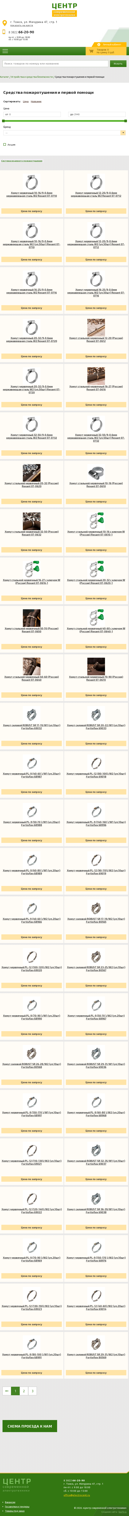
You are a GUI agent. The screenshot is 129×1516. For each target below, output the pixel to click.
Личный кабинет (112, 44)
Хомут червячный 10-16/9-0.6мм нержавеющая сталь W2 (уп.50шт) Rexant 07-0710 (31, 244)
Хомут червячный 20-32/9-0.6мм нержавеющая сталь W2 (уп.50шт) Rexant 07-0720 (31, 389)
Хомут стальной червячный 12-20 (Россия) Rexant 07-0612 (96, 339)
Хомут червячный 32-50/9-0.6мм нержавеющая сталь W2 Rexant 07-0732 (31, 436)
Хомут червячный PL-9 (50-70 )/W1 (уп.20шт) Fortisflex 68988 (31, 823)
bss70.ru (122, 1512)
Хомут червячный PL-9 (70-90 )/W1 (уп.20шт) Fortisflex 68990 (31, 1017)
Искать (118, 63)
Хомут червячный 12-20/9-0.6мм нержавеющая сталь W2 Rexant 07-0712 (96, 194)
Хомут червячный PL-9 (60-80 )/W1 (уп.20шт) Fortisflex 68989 (31, 872)
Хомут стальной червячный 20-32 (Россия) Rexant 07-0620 (32, 485)
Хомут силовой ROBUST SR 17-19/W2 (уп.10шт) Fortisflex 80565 (96, 920)
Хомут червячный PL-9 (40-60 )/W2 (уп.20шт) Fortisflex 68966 (31, 920)
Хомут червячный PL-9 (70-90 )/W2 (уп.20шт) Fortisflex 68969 (31, 1259)
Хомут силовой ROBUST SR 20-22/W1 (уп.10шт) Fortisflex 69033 (96, 727)
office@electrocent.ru (77, 1495)
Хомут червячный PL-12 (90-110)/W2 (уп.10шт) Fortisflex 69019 (96, 872)
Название (36, 101)
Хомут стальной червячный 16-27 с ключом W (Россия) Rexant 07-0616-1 (31, 581)
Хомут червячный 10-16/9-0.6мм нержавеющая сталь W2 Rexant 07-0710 (31, 194)
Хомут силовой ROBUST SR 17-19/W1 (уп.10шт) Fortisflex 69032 (31, 727)
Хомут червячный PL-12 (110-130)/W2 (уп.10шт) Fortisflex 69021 (31, 1162)
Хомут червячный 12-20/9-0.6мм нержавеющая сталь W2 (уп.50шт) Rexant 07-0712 (96, 244)
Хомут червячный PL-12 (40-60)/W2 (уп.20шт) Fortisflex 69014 (96, 1307)
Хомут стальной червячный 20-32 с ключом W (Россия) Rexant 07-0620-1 (96, 581)
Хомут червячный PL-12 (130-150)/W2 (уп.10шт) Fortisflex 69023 (32, 1307)
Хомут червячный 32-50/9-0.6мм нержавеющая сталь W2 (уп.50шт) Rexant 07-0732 (96, 437)
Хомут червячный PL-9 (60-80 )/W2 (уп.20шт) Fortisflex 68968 (96, 1114)
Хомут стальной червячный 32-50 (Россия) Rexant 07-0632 (32, 533)
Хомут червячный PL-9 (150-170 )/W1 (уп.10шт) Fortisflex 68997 (31, 1114)
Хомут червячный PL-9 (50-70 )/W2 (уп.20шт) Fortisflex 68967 (96, 1017)
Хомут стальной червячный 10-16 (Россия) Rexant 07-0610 (96, 485)
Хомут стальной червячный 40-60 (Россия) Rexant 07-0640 (31, 678)
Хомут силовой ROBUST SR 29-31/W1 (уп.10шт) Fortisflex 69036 (96, 1065)
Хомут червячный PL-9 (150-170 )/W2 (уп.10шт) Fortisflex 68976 (96, 1259)
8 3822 (21, 32)
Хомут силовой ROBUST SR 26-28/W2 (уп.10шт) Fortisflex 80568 (31, 1065)
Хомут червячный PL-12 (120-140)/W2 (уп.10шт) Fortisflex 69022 (32, 1211)
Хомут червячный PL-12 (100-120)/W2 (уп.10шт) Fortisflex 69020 (32, 969)
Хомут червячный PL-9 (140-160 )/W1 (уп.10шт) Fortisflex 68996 (96, 823)
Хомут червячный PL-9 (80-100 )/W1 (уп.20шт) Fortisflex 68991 (31, 1356)
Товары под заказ (15, 1511)
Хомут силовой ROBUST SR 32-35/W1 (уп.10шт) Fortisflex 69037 (96, 1162)
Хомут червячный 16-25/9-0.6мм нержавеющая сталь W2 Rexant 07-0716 (31, 291)
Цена (26, 101)
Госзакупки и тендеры (17, 1506)
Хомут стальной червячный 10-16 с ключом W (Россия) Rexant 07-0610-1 (96, 533)
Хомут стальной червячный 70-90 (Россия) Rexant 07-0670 (96, 678)
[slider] (3, 121)
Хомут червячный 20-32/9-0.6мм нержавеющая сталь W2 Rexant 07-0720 (31, 339)
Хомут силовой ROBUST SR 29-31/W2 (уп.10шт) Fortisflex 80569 (96, 1356)
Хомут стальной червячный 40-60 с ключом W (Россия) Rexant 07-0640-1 (96, 630)
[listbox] (64, 132)
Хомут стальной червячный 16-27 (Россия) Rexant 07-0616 (96, 388)
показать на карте (21, 25)
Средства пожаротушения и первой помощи (79, 77)
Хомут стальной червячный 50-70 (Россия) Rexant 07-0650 (31, 630)
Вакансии (10, 1502)
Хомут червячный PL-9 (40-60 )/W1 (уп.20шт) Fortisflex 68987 (31, 775)
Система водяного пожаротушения (21, 161)
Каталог (4, 77)
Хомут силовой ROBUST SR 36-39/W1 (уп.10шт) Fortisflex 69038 (96, 1211)
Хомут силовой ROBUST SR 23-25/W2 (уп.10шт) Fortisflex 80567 (96, 969)
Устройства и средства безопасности (32, 77)
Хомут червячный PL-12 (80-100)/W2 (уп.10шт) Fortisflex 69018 (96, 775)
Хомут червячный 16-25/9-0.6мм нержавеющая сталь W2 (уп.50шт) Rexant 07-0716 (96, 292)
